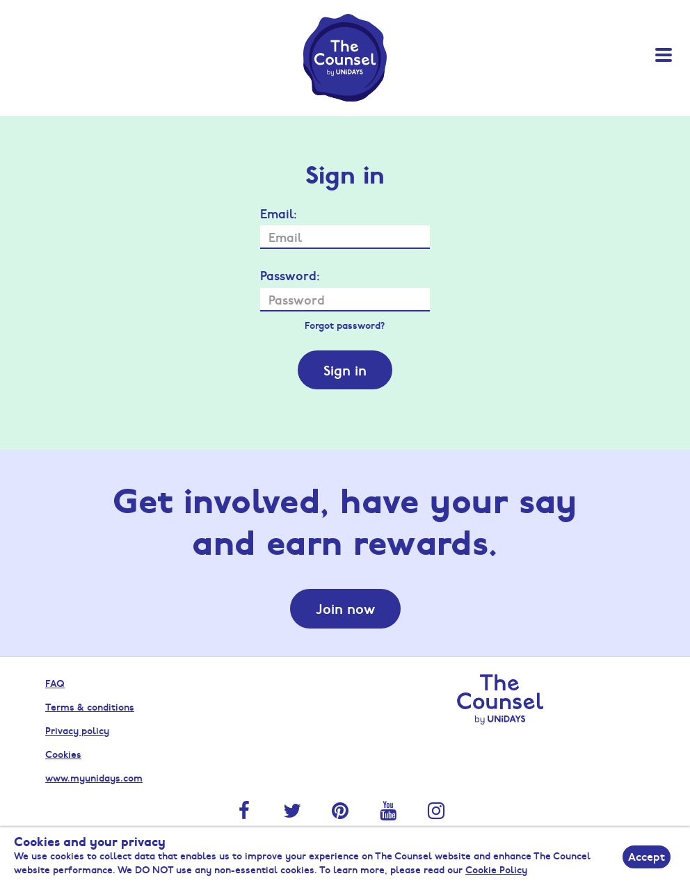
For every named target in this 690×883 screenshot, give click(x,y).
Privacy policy (77, 730)
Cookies (63, 753)
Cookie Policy (496, 869)
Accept (646, 856)
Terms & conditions (89, 706)
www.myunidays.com (94, 777)
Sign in (345, 370)
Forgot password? (345, 325)
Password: (290, 275)
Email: (278, 213)
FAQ (55, 682)
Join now (345, 608)
